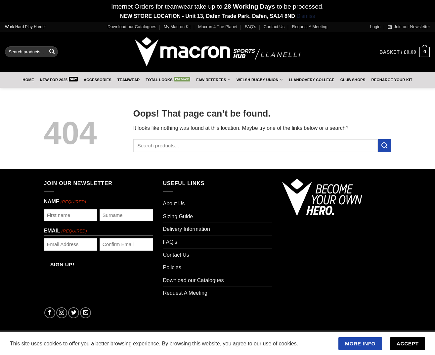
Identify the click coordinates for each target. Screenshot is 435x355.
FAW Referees (213, 79)
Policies (172, 267)
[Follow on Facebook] (49, 312)
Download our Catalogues (132, 26)
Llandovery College (311, 80)
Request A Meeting (309, 26)
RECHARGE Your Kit (391, 80)
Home (28, 80)
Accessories (97, 80)
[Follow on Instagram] (61, 312)
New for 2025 (54, 80)
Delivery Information (186, 229)
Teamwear (128, 80)
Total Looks (159, 80)
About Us (174, 203)
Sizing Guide (178, 216)
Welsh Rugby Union (260, 79)
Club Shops (353, 80)
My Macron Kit (177, 26)
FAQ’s (250, 26)
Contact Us (274, 26)
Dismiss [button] (305, 16)
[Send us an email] (85, 312)
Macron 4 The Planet (218, 26)
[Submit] (52, 52)
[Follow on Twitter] (73, 312)
